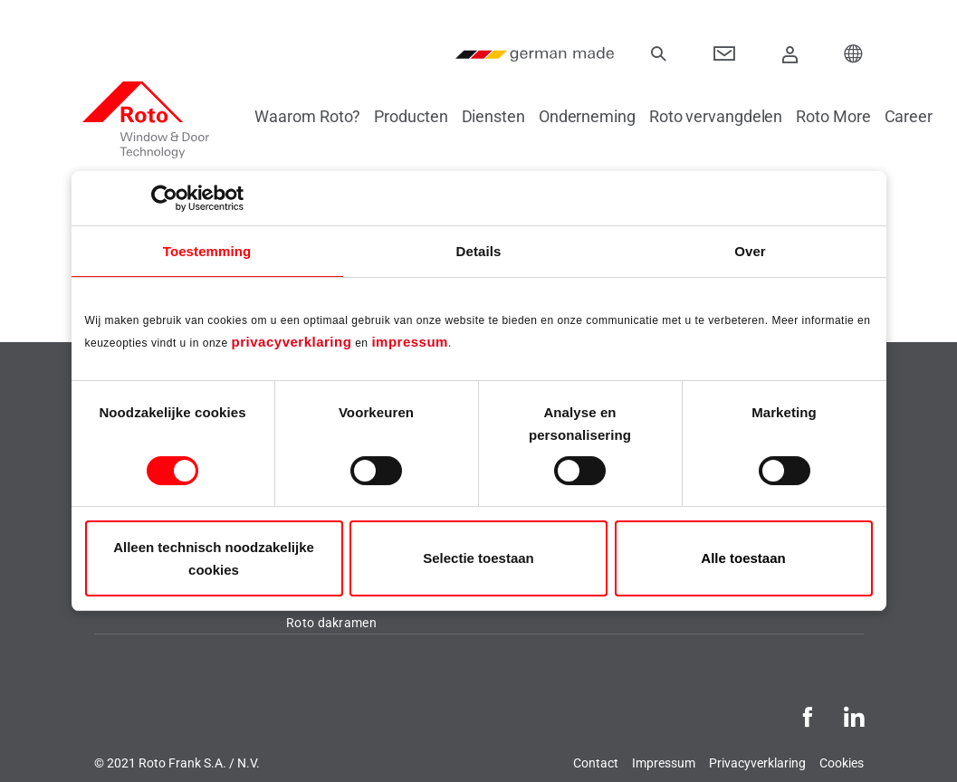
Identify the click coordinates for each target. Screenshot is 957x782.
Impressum (663, 763)
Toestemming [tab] (207, 251)
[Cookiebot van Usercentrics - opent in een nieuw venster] (164, 198)
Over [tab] (750, 251)
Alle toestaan (743, 558)
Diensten (504, 116)
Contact (595, 763)
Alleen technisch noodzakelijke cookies (213, 558)
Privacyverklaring (757, 763)
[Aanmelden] (789, 54)
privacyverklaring (292, 341)
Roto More (844, 116)
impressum (409, 341)
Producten (421, 116)
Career (919, 116)
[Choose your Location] (854, 54)
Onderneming (598, 116)
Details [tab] (479, 251)
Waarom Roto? (319, 116)
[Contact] (724, 54)
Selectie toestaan (478, 558)
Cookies (841, 763)
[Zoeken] (659, 54)
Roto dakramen (331, 622)
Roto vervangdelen (726, 116)
